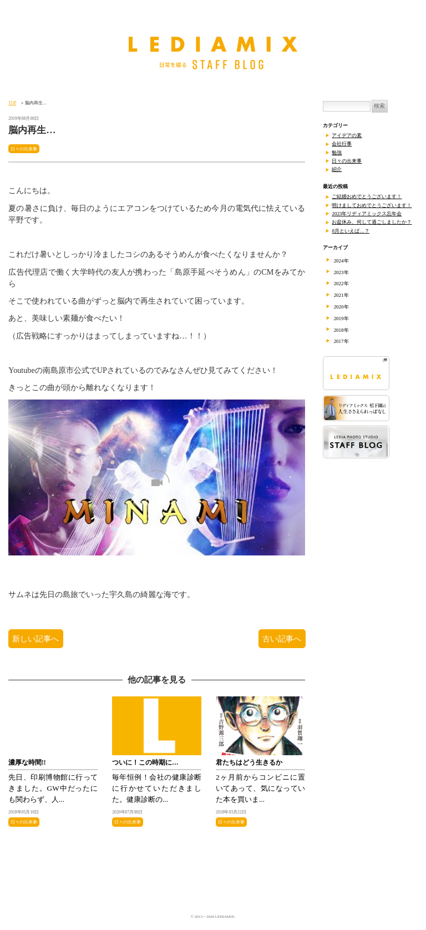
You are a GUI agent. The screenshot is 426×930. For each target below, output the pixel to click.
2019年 (341, 318)
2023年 (341, 272)
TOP (12, 102)
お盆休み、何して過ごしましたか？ (372, 222)
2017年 (341, 341)
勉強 (337, 152)
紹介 (337, 169)
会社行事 (342, 143)
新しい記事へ (36, 638)
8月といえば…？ (350, 231)
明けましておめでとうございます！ (372, 205)
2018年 (341, 330)
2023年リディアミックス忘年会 (367, 213)
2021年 (341, 295)
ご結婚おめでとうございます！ (367, 196)
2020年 (341, 307)
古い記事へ (281, 638)
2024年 (341, 261)
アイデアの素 (347, 135)
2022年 (341, 283)
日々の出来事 (24, 148)
